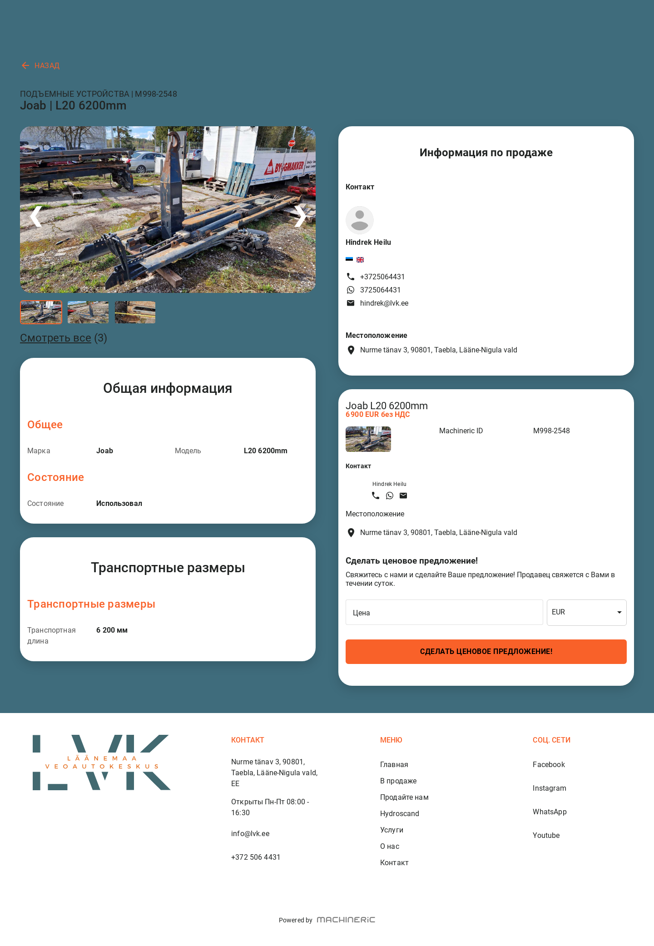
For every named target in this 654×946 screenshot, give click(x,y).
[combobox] (587, 612)
